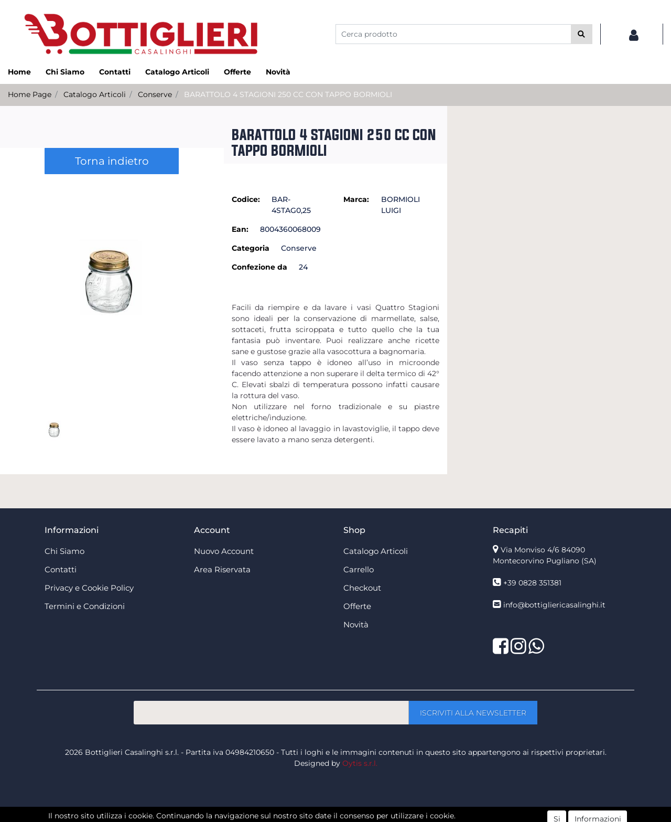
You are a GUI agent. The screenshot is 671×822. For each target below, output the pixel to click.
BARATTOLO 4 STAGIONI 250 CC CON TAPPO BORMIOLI (288, 94)
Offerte (237, 72)
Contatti (115, 72)
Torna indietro (112, 161)
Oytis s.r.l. (359, 763)
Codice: (246, 199)
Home (19, 72)
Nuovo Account (224, 551)
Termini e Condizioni (85, 606)
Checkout (362, 588)
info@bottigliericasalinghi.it (554, 605)
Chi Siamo (65, 72)
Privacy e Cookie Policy (89, 588)
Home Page (29, 94)
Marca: (356, 199)
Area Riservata (222, 569)
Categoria (250, 248)
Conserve (155, 94)
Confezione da (259, 267)
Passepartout (358, 816)
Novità (278, 72)
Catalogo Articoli (177, 72)
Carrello (358, 569)
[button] (581, 34)
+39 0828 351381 (532, 583)
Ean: (240, 229)
